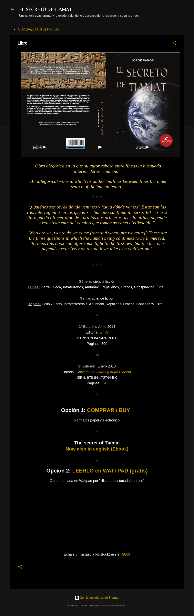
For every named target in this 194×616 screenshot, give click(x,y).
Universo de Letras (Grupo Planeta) (104, 372)
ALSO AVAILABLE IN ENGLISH (38, 30)
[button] (174, 44)
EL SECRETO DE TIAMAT (45, 9)
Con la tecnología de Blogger (97, 598)
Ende (104, 332)
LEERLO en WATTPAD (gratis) (110, 471)
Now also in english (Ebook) (97, 448)
